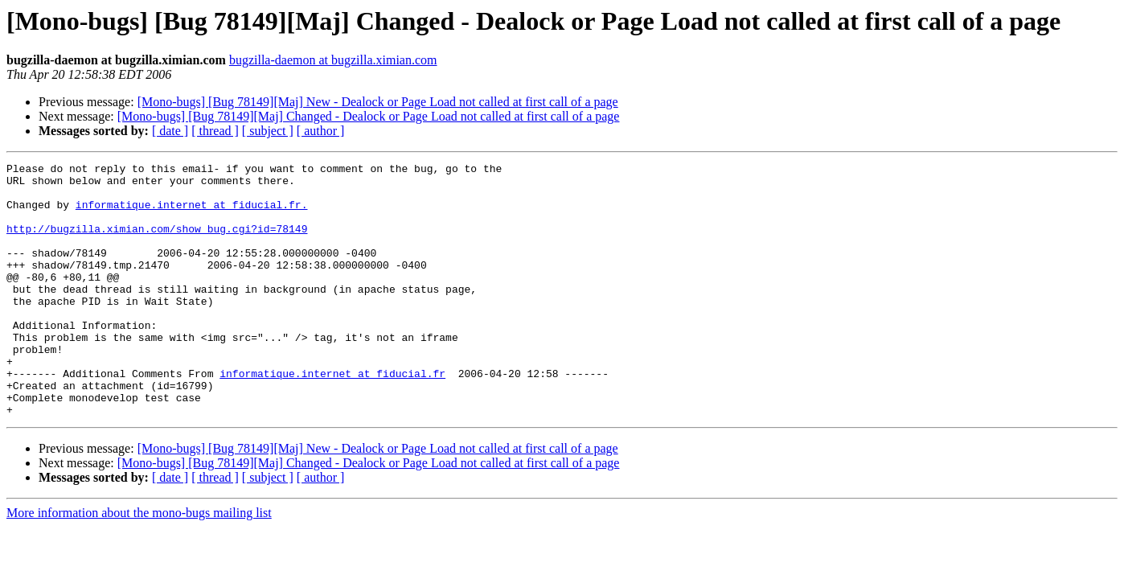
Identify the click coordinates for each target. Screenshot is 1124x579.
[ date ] (170, 131)
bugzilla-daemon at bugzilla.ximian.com (333, 60)
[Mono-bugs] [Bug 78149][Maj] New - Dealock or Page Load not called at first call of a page (377, 102)
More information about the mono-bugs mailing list (139, 563)
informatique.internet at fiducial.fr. (192, 214)
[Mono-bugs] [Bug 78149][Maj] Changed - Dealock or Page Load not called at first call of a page (368, 116)
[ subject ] (267, 131)
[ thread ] (215, 131)
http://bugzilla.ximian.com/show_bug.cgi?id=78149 (156, 243)
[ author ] (321, 131)
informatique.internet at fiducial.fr (332, 416)
